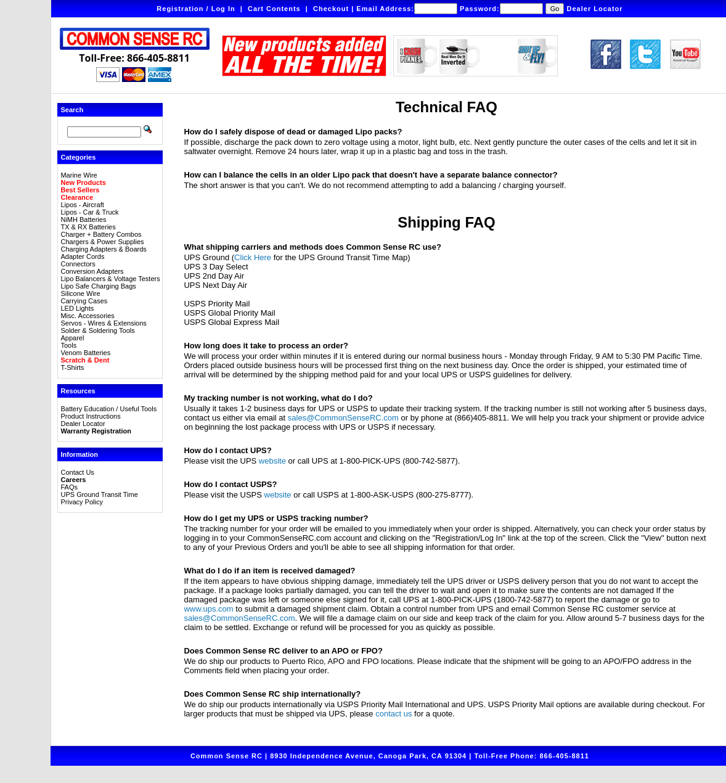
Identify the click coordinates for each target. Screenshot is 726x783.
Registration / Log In (196, 8)
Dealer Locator (595, 8)
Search (71, 109)
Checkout (331, 8)
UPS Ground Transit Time (98, 494)
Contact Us (77, 472)
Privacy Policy (81, 502)
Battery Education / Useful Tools (108, 408)
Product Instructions (90, 416)
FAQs (69, 487)
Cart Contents (274, 8)
